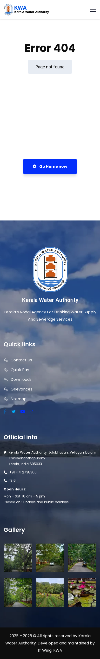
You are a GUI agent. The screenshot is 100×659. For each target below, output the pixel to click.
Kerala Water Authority (50, 300)
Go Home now (50, 166)
